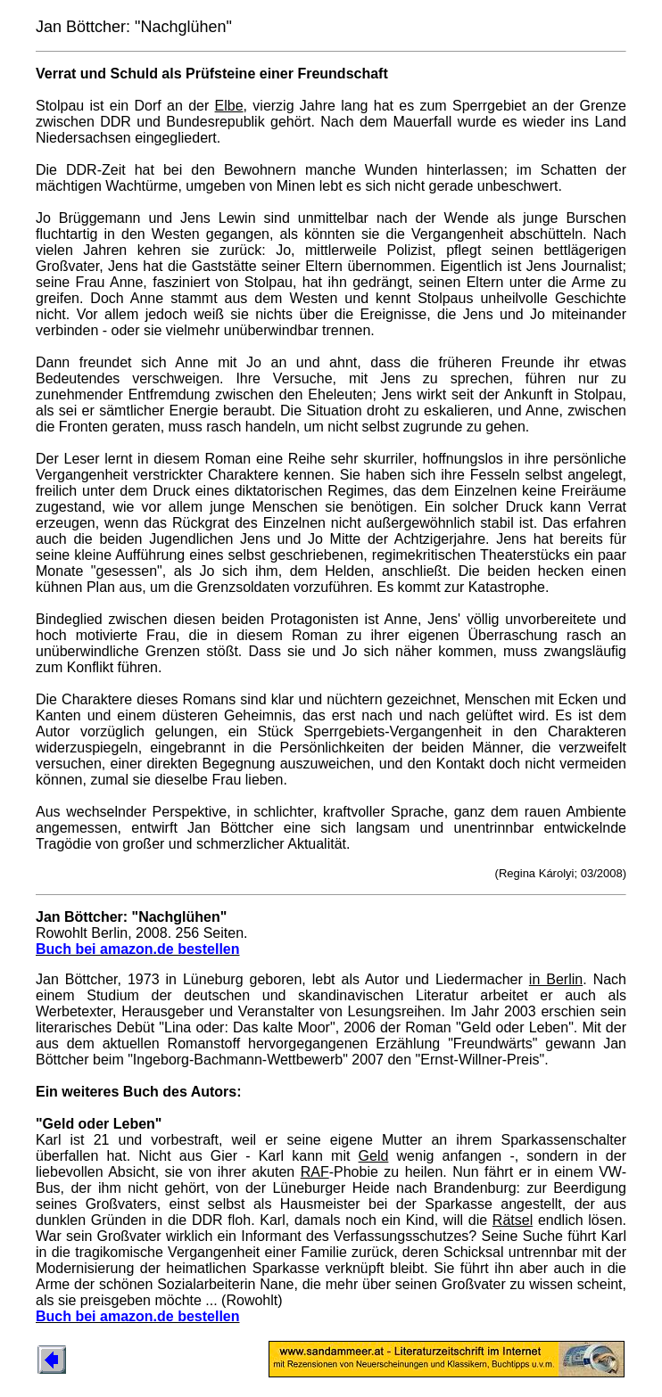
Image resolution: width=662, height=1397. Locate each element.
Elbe (229, 105)
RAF (315, 1171)
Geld (374, 1155)
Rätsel (512, 1220)
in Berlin (556, 979)
